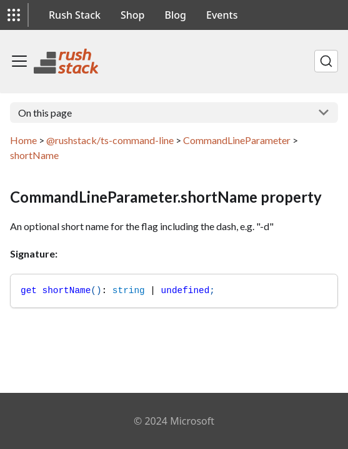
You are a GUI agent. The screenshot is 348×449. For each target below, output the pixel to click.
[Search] (326, 61)
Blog (175, 15)
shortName (34, 155)
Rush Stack (75, 15)
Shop (133, 15)
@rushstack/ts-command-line (110, 140)
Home (23, 140)
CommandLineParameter (237, 140)
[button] (13, 15)
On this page (45, 112)
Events (221, 15)
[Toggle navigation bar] (19, 61)
